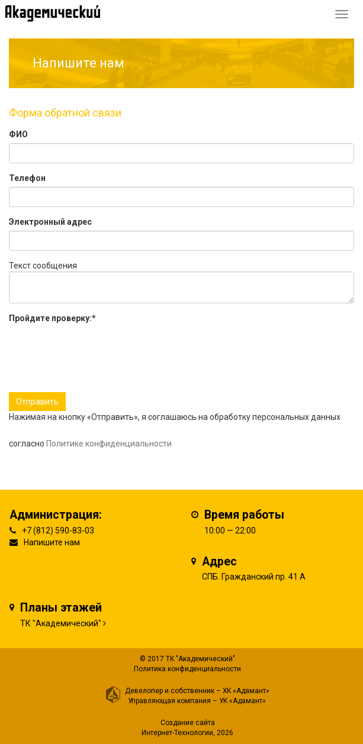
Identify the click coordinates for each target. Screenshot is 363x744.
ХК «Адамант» (246, 691)
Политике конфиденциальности (109, 443)
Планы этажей (61, 607)
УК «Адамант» (242, 701)
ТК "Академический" (60, 623)
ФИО (18, 134)
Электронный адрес (50, 222)
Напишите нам (52, 542)
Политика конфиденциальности (187, 669)
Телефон (27, 178)
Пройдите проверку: (52, 318)
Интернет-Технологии (177, 733)
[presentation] (99, 350)
